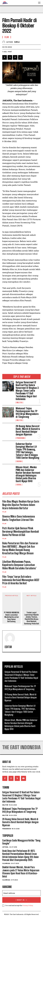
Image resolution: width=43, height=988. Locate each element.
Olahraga (6, 934)
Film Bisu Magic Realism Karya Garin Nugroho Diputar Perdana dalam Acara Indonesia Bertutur (20, 505)
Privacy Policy (27, 976)
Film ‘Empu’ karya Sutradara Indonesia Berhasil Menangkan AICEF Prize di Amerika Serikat (20, 580)
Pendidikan (21, 438)
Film (4, 512)
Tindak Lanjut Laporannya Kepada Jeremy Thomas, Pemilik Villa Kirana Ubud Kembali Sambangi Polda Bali (31, 688)
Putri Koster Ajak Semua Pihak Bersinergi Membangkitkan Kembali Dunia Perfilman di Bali (20, 532)
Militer (19, 402)
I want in (21, 970)
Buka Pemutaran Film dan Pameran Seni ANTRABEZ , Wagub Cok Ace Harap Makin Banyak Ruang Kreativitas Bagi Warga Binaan (20, 548)
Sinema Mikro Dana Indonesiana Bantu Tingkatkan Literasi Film (18, 518)
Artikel (5, 917)
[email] (21, 963)
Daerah (19, 461)
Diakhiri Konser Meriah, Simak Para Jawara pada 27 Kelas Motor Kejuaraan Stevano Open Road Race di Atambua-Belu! (20, 942)
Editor (17, 42)
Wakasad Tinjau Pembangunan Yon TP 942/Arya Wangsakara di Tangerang (27, 412)
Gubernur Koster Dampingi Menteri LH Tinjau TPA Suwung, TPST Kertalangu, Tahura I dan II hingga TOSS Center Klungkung (27, 450)
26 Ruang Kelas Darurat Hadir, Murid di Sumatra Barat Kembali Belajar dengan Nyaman (28, 430)
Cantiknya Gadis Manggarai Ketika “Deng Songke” (21, 912)
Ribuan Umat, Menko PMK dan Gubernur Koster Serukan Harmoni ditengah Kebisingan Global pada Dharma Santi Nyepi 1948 (28, 474)
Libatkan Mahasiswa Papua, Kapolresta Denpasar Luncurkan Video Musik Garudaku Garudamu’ (19, 565)
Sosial (19, 485)
